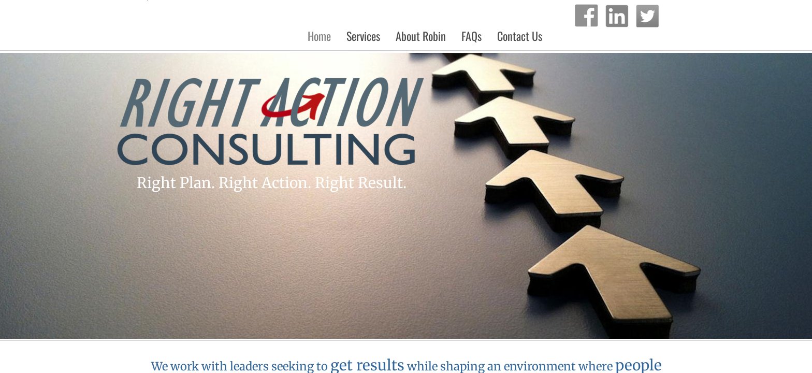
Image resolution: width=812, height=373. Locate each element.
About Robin (421, 35)
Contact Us (519, 35)
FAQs (471, 35)
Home (319, 35)
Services (363, 35)
